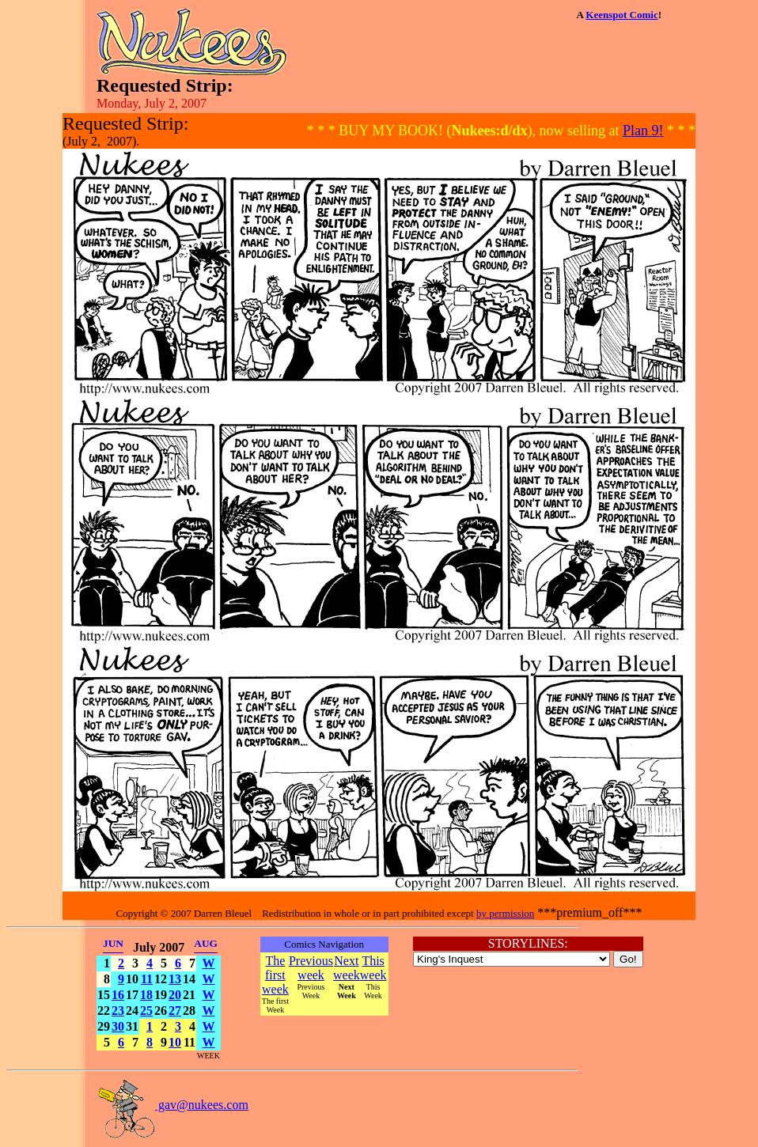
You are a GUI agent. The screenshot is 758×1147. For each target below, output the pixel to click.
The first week (275, 975)
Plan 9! (643, 130)
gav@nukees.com (172, 1104)
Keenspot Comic (622, 15)
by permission (505, 913)
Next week (346, 968)
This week (373, 968)
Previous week (311, 968)
